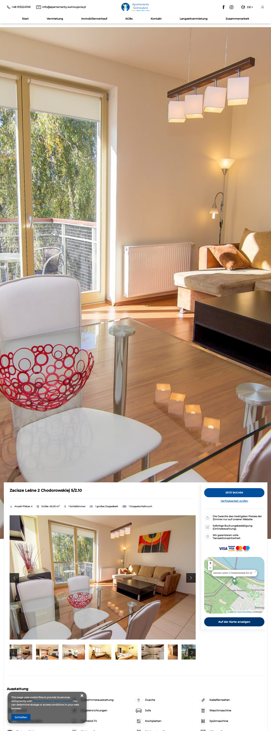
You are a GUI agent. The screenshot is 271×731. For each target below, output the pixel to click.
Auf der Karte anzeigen (234, 622)
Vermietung (55, 18)
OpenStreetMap (244, 612)
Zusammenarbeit (237, 18)
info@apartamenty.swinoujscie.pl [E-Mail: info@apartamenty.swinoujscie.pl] (64, 7)
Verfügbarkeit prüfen (234, 501)
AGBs (129, 18)
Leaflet (230, 612)
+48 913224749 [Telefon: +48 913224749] (21, 7)
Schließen (21, 717)
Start (25, 18)
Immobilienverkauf (94, 18)
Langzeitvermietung (194, 18)
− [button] (210, 568)
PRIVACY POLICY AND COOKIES (52, 701)
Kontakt (156, 18)
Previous (14, 578)
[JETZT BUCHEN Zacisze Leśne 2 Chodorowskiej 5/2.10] (234, 492)
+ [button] (210, 563)
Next (191, 578)
